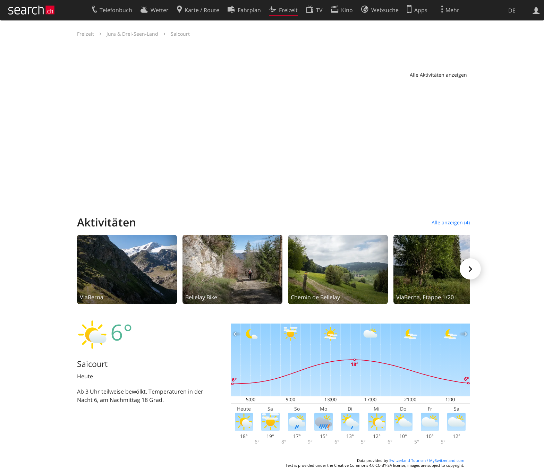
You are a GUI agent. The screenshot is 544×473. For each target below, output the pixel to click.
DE (512, 10)
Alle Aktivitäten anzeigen (438, 74)
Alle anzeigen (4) (451, 222)
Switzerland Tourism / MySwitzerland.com (426, 460)
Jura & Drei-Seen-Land (132, 34)
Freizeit (85, 34)
